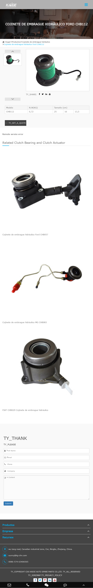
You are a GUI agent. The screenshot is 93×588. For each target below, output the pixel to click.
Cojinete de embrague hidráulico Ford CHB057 (25, 235)
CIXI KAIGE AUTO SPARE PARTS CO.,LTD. (43, 572)
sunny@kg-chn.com (14, 555)
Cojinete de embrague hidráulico (36, 42)
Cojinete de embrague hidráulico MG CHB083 (24, 322)
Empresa (7, 531)
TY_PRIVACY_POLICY (51, 575)
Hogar (7, 42)
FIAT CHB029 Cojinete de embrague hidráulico (25, 410)
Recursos (7, 537)
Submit (8, 503)
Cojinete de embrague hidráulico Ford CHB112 (24, 44)
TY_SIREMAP (34, 575)
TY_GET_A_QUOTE (16, 123)
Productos (16, 42)
